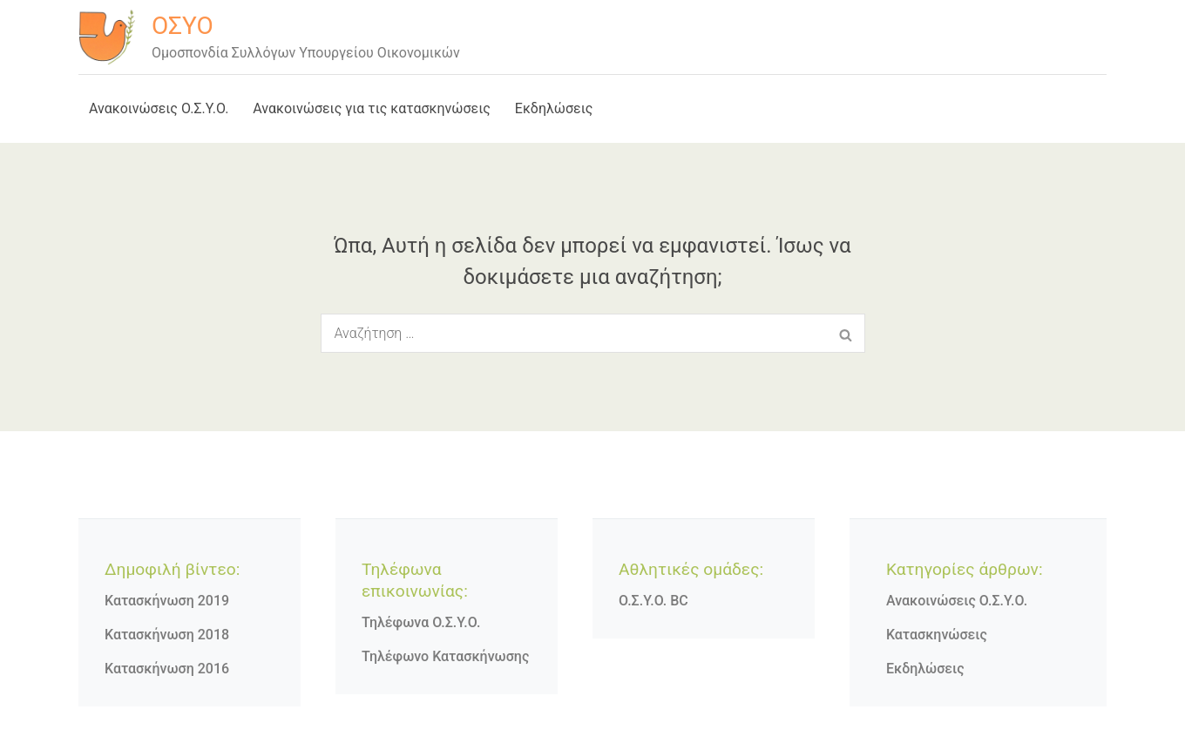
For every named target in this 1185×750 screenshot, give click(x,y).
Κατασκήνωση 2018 (167, 634)
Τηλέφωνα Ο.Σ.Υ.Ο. (421, 622)
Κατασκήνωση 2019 (167, 600)
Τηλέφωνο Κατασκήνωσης (445, 656)
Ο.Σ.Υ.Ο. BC (653, 600)
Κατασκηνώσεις (936, 634)
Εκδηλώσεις (554, 108)
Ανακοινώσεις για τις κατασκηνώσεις (372, 108)
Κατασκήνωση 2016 (167, 668)
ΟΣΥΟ (182, 25)
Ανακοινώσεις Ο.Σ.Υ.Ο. (158, 108)
